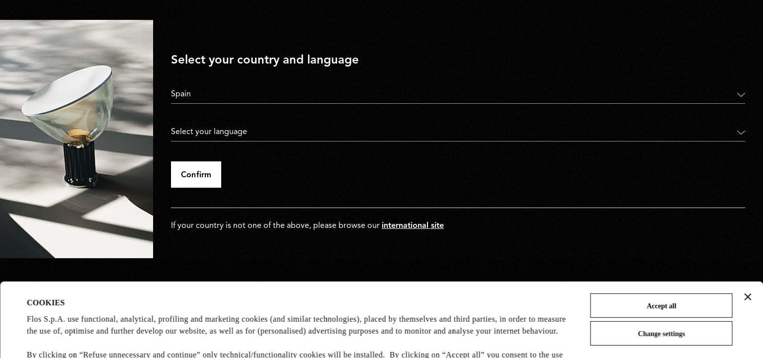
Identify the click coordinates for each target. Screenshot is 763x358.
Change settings (661, 264)
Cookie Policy (247, 309)
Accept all (661, 236)
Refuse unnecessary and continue (661, 304)
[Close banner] (747, 227)
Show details (48, 338)
